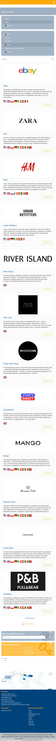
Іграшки (7, 38)
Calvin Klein (8, 548)
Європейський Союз (34, 714)
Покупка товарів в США (8, 694)
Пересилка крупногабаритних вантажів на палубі (15, 704)
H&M (5, 180)
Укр (2, 2)
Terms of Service (23, 731)
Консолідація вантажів (7, 701)
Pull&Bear (7, 594)
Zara (5, 134)
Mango (6, 456)
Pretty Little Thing (10, 364)
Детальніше (47, 104)
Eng (9, 2)
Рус (6, 2)
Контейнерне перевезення (9, 695)
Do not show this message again (32, 738)
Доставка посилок (6, 699)
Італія (30, 717)
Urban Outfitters (10, 225)
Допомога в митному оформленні (11, 703)
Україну (3, 681)
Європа (9, 25)
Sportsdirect (8, 410)
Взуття (9, 34)
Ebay (5, 86)
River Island (8, 272)
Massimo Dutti (9, 502)
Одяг (8, 45)
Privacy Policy (33, 731)
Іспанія (30, 719)
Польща (30, 721)
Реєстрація (28, 650)
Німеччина (31, 715)
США (6, 19)
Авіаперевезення (6, 697)
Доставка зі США (6, 710)
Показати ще (30, 618)
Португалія (31, 724)
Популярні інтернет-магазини (14, 48)
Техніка (9, 52)
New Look (7, 318)
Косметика (8, 41)
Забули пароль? (28, 653)
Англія (7, 22)
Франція (30, 723)
